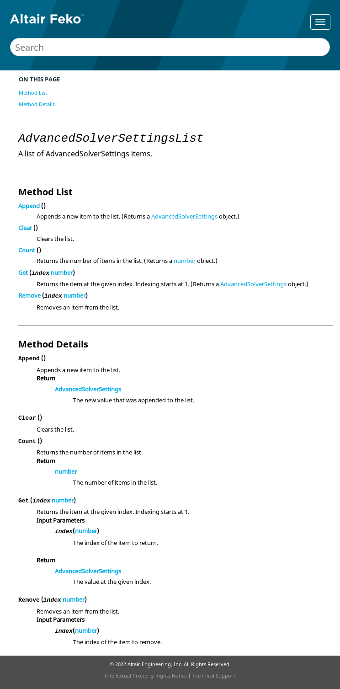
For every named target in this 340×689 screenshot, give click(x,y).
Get (23, 272)
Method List (33, 92)
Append (29, 206)
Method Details (37, 104)
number (185, 260)
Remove (29, 295)
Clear (25, 228)
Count (26, 250)
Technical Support (213, 675)
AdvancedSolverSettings (184, 216)
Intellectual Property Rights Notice (146, 675)
